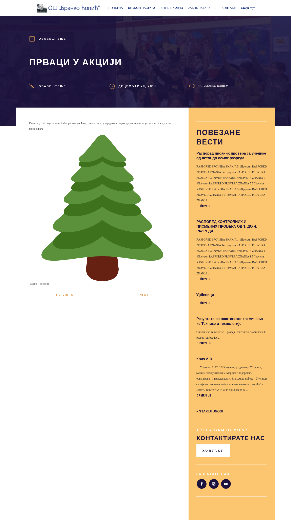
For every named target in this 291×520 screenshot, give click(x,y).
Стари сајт (248, 8)
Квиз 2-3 (204, 359)
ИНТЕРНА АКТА (171, 8)
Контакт (213, 450)
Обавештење (52, 39)
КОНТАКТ (228, 8)
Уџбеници (205, 295)
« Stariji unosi (209, 411)
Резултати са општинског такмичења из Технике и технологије (229, 321)
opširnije (203, 206)
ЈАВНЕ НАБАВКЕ (200, 8)
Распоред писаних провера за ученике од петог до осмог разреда (231, 156)
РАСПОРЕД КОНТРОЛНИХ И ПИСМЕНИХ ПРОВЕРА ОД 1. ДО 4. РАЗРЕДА (226, 226)
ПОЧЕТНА (115, 8)
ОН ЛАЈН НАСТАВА (141, 8)
